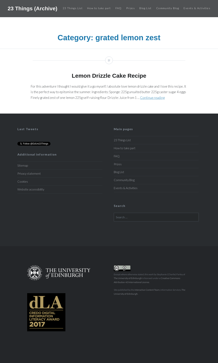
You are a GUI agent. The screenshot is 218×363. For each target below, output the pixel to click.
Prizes (130, 8)
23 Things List (73, 8)
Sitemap (22, 165)
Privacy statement (29, 173)
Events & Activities (197, 8)
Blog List (145, 8)
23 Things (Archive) (32, 8)
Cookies (22, 181)
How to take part (99, 8)
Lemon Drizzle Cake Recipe (109, 81)
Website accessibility (30, 189)
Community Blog (167, 8)
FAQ (119, 8)
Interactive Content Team (147, 289)
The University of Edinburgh (128, 278)
